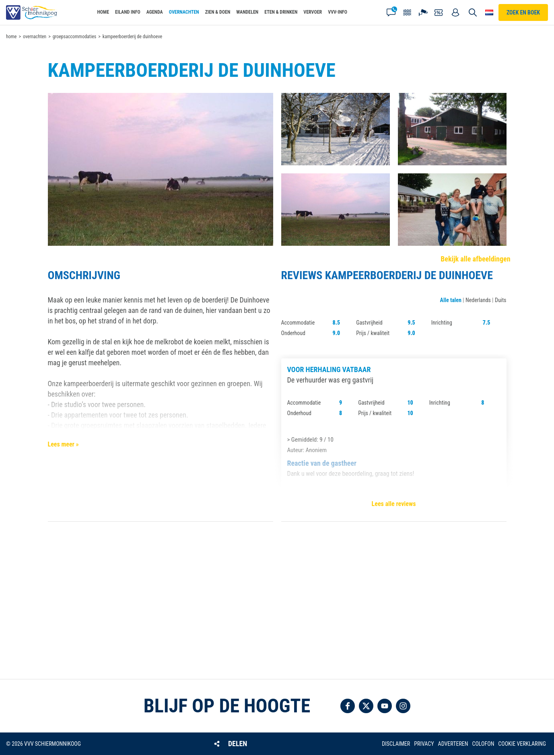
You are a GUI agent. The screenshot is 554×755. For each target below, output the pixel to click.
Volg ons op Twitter (366, 706)
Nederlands (478, 300)
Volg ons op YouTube (384, 706)
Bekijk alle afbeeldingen (475, 259)
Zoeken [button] (472, 12)
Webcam (423, 12)
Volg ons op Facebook (347, 706)
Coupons (439, 12)
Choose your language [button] (489, 12)
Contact (391, 12)
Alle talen (450, 300)
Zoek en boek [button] (523, 12)
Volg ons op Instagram (403, 706)
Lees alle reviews (394, 504)
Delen (237, 743)
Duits (501, 300)
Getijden (407, 12)
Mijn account (455, 12)
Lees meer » (63, 444)
